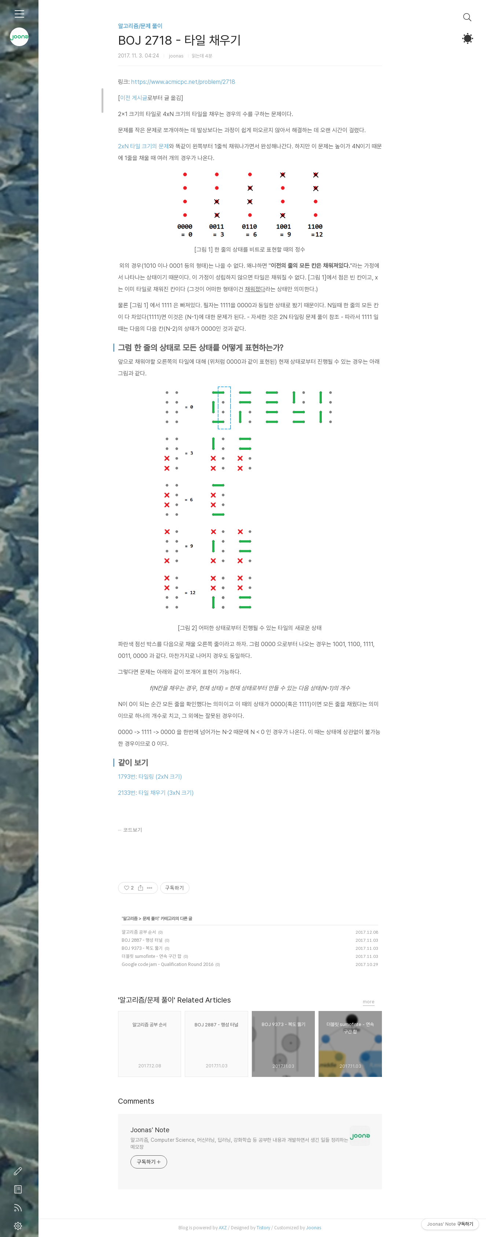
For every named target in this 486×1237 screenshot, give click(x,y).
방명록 (19, 1189)
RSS (19, 1207)
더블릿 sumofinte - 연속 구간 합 (164, 956)
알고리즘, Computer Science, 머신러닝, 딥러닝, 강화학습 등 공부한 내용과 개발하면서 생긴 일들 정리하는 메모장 (252, 1143)
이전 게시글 (146, 98)
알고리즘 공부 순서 (151, 932)
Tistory (276, 1227)
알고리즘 (142, 918)
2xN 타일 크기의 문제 (155, 146)
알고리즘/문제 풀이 (152, 26)
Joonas (326, 1227)
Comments (148, 1101)
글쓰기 (19, 1171)
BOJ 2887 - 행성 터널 (154, 940)
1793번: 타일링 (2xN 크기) (162, 776)
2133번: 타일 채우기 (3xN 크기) (168, 792)
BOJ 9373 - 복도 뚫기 (154, 948)
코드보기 (145, 830)
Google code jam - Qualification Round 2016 (180, 964)
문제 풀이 (163, 918)
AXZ (235, 1227)
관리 (19, 1226)
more (381, 1001)
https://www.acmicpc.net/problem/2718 (196, 81)
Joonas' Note (162, 1130)
